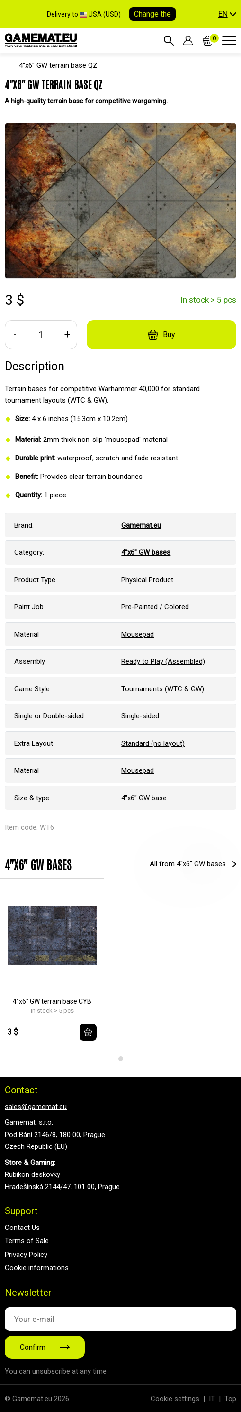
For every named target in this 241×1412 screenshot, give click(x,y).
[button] (227, 14)
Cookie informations (37, 1268)
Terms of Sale (27, 1241)
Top (230, 1398)
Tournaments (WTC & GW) (162, 689)
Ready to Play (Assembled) (163, 661)
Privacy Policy (26, 1254)
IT (212, 1398)
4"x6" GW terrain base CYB (52, 1001)
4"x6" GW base (144, 798)
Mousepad (137, 634)
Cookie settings (175, 1398)
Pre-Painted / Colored (155, 607)
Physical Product (147, 580)
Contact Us (22, 1227)
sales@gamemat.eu (36, 1106)
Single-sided (140, 716)
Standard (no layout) (153, 743)
